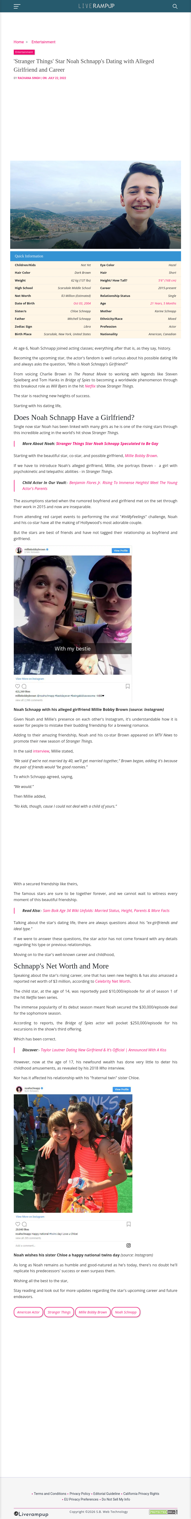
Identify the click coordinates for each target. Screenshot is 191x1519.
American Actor (28, 1312)
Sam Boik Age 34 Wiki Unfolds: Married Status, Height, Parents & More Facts (106, 910)
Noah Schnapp (126, 1312)
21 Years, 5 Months (163, 303)
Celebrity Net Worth (112, 981)
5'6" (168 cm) (167, 280)
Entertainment (44, 42)
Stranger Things (59, 1312)
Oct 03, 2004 (82, 303)
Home (19, 42)
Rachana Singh (29, 78)
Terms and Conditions (50, 1494)
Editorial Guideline (106, 1494)
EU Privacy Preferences (81, 1499)
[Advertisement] (95, 120)
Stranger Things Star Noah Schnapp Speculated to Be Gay (107, 443)
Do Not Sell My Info (116, 1499)
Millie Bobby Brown (141, 455)
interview (41, 751)
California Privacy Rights (141, 1494)
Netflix (90, 386)
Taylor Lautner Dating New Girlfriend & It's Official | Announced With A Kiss (103, 1049)
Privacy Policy (80, 1494)
